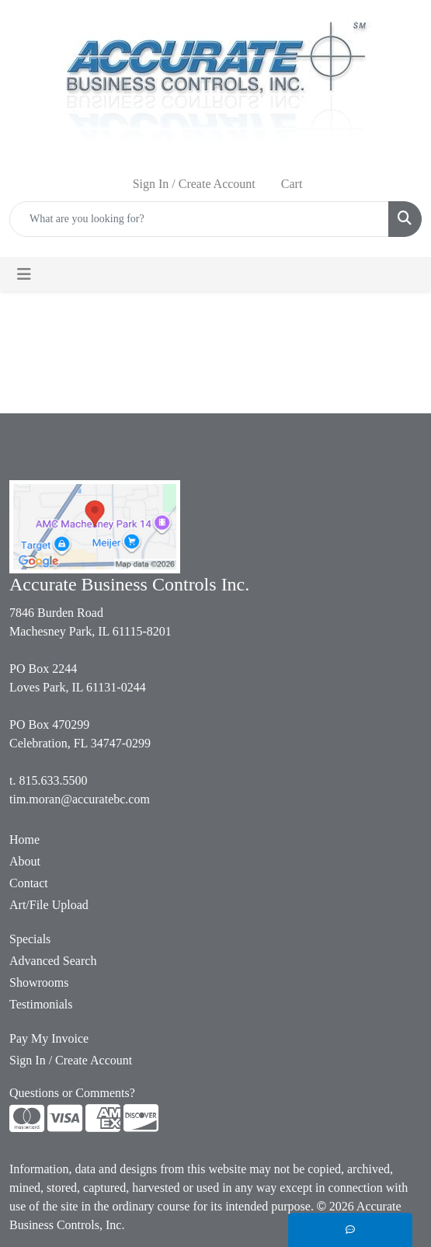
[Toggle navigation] (24, 274)
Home (24, 839)
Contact (28, 883)
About (24, 861)
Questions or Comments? (72, 1092)
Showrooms (38, 982)
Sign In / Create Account (70, 1060)
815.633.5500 (53, 780)
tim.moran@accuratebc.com (79, 799)
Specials (29, 939)
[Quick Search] (199, 219)
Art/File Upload (49, 904)
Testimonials (41, 1004)
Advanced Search (52, 960)
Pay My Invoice (49, 1038)
